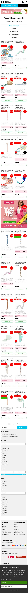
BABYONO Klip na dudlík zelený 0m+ (19, 42)
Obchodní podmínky (7, 532)
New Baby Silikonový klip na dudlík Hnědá (6, 295)
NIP (4, 457)
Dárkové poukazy (18, 532)
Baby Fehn (6, 448)
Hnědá (5, 512)
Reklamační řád (5, 534)
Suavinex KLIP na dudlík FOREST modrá (7, 42)
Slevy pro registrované (19, 534)
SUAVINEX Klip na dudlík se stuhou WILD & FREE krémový (7, 360)
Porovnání (16, 529)
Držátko (5, 481)
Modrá (4, 508)
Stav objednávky (18, 531)
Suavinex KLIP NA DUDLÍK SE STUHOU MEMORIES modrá (19, 328)
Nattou (5, 461)
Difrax (4, 454)
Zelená (5, 510)
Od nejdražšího (14, 31)
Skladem (14, 37)
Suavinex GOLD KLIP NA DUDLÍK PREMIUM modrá (21, 139)
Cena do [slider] (23, 474)
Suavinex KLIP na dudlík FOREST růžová (7, 171)
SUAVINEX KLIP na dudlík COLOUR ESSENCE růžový (7, 107)
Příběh (3, 528)
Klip (4, 483)
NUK (4, 459)
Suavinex (5, 465)
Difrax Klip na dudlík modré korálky (20, 171)
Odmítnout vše (14, 590)
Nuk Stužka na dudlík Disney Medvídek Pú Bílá (20, 296)
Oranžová (5, 501)
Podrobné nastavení (7, 586)
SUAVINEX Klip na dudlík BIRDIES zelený (7, 327)
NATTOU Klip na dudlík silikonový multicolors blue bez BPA (20, 231)
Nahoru (5, 427)
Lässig (4, 455)
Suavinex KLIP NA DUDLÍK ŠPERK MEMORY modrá (20, 75)
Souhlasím (4, 582)
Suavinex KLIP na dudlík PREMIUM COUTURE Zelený (7, 75)
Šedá (4, 514)
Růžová (5, 506)
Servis (15, 524)
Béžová (5, 499)
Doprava (4, 526)
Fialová (5, 504)
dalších (22, 427)
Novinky (14, 28)
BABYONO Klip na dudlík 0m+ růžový (6, 263)
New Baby (5, 463)
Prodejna (4, 529)
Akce (3, 524)
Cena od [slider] (3, 474)
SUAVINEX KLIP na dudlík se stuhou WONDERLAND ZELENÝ (20, 107)
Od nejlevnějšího (14, 34)
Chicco (5, 452)
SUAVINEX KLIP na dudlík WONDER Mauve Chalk (7, 138)
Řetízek (5, 485)
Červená (5, 503)
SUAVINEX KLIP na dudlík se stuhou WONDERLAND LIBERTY (20, 360)
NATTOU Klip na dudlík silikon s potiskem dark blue (7, 231)
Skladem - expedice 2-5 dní (10, 436)
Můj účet (16, 526)
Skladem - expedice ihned (10, 434)
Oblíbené (16, 528)
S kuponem (4, 62)
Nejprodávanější (14, 25)
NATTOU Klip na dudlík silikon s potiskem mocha (20, 264)
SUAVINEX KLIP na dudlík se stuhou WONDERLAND (7, 393)
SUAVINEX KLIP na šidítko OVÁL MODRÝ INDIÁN (20, 393)
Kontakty (4, 531)
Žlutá (4, 497)
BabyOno (5, 450)
